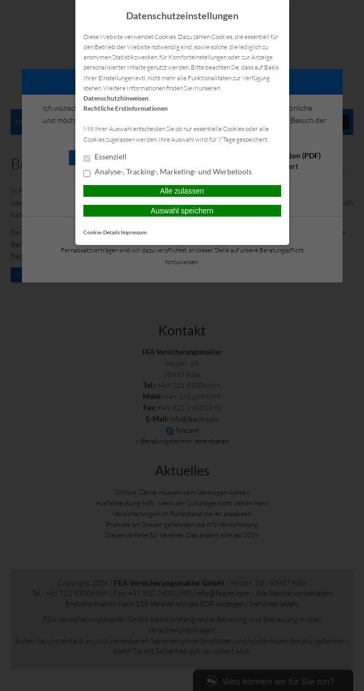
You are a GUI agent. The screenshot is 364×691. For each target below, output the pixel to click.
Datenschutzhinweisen (116, 98)
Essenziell (105, 157)
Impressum (133, 232)
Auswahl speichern (182, 210)
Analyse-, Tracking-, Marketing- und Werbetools (167, 172)
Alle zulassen (182, 191)
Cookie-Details (101, 232)
